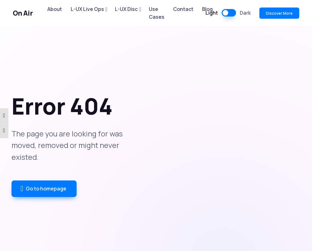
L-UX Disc (126, 9)
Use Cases (156, 13)
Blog (207, 9)
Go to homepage (43, 189)
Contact (183, 9)
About (54, 9)
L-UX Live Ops (87, 9)
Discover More (279, 13)
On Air (23, 13)
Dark (245, 12)
